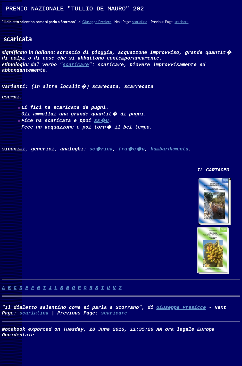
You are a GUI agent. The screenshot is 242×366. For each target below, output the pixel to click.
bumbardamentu (169, 153)
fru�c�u (131, 153)
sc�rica (101, 153)
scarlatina (139, 21)
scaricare (181, 21)
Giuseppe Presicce (96, 21)
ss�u (101, 124)
